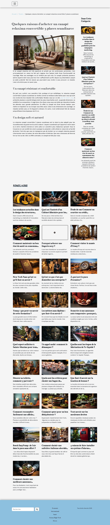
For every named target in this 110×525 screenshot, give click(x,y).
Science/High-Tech (55, 518)
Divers (21, 14)
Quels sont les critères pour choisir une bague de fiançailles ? (54, 381)
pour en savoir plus (66, 98)
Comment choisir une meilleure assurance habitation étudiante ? (23, 482)
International (55, 511)
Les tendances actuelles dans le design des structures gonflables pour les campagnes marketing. (88, 43)
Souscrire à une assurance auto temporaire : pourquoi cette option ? (82, 313)
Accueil (14, 14)
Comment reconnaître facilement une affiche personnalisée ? (23, 415)
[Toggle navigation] (15, 3)
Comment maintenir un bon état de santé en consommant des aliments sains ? (88, 153)
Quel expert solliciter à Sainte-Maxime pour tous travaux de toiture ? (25, 347)
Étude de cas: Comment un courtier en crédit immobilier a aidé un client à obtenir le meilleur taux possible (88, 117)
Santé (55, 514)
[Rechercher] (23, 509)
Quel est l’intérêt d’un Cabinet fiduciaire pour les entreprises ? (54, 212)
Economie (55, 508)
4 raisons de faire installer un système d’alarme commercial (82, 448)
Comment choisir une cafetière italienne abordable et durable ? (55, 448)
